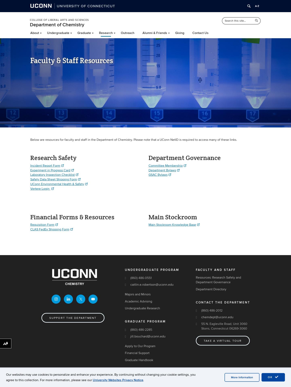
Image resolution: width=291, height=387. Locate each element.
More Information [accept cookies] (242, 377)
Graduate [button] (84, 33)
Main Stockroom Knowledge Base (174, 225)
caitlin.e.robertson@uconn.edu (152, 285)
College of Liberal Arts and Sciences (59, 20)
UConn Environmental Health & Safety (59, 184)
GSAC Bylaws (160, 175)
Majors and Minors (138, 294)
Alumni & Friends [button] (154, 33)
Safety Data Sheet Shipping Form (55, 179)
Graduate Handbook (139, 360)
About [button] (34, 33)
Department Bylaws (164, 170)
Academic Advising (138, 301)
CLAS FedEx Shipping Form (51, 229)
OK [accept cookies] (273, 377)
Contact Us (200, 33)
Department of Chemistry (57, 25)
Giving (179, 33)
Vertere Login (42, 189)
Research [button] (106, 33)
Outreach (127, 33)
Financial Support (137, 353)
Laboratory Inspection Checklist (54, 175)
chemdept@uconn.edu (217, 317)
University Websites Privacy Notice (118, 380)
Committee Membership (167, 166)
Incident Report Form (47, 166)
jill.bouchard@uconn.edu (148, 336)
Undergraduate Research (142, 308)
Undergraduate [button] (58, 33)
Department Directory (211, 289)
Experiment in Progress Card (52, 170)
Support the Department (72, 318)
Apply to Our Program (140, 346)
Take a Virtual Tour (223, 340)
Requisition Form (44, 225)
